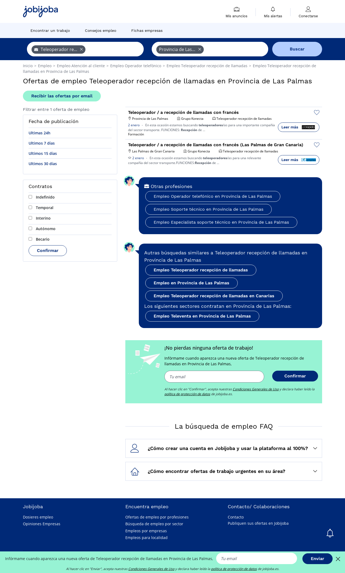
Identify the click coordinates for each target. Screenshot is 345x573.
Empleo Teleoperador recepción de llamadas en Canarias (214, 295)
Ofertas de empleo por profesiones (157, 517)
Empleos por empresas (146, 530)
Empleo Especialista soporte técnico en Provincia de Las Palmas (221, 222)
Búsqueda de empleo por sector (154, 523)
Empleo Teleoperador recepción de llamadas (201, 269)
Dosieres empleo (38, 517)
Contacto (236, 517)
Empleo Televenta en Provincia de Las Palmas (202, 316)
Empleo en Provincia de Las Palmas (191, 282)
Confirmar (47, 250)
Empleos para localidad (146, 537)
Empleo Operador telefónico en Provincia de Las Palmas (213, 196)
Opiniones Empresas (41, 523)
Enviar (317, 558)
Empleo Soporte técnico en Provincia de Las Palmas (208, 209)
